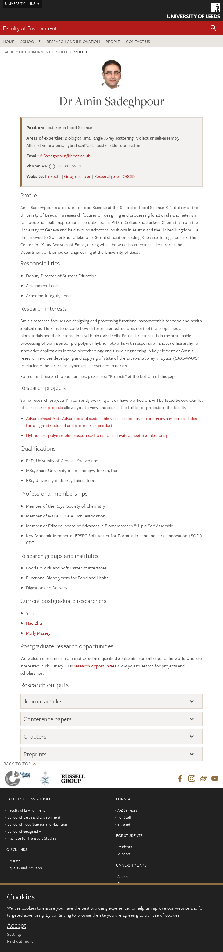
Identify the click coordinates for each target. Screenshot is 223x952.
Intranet (123, 824)
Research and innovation (73, 41)
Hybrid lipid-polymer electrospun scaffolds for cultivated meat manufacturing (97, 435)
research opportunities (95, 665)
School (28, 41)
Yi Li (30, 613)
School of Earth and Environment (34, 817)
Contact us (138, 41)
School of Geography (24, 831)
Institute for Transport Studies (32, 838)
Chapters (35, 736)
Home (9, 41)
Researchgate (106, 176)
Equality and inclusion (25, 868)
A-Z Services (127, 810)
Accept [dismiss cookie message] (16, 925)
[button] (213, 28)
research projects (46, 407)
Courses (14, 861)
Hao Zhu (34, 623)
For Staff (124, 817)
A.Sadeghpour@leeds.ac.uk (65, 155)
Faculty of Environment (30, 28)
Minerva (123, 854)
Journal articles (43, 701)
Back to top (17, 763)
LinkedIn (53, 176)
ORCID (129, 176)
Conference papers (48, 719)
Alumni (123, 876)
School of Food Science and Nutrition (37, 824)
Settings (14, 934)
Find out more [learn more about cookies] (20, 941)
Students (124, 847)
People (113, 41)
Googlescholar (77, 176)
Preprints (35, 754)
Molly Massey (38, 633)
